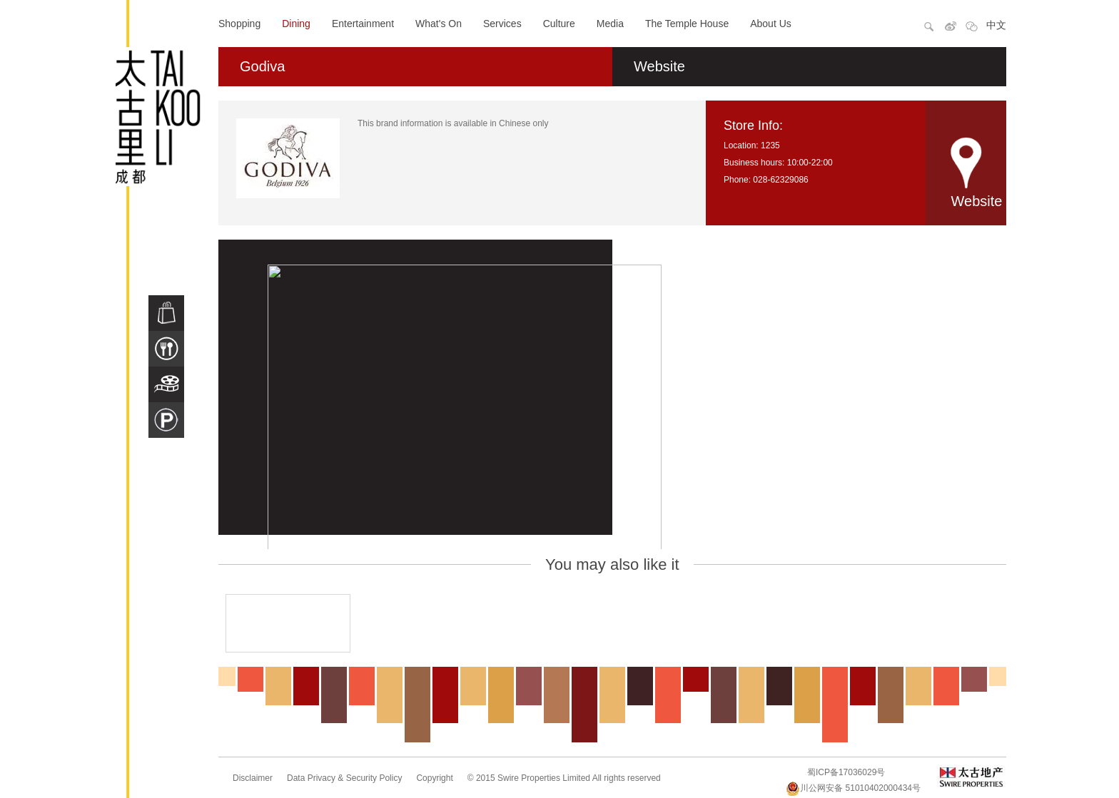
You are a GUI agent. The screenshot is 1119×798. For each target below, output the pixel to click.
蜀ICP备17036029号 (846, 772)
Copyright (434, 778)
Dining (296, 23)
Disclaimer (253, 778)
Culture (559, 23)
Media (610, 23)
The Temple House (687, 23)
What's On (438, 23)
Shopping (239, 23)
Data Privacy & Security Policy (344, 778)
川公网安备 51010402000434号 (853, 788)
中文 (996, 25)
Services (502, 23)
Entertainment (363, 23)
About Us (770, 23)
